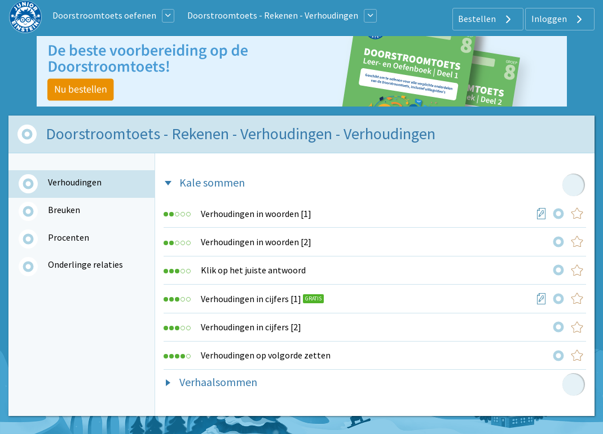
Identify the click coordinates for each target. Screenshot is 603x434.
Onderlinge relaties (85, 264)
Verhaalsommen (218, 382)
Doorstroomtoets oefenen (104, 15)
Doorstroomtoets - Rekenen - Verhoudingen (272, 15)
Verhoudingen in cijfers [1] (251, 298)
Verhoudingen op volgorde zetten (266, 355)
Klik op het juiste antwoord (253, 270)
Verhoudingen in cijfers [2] (251, 327)
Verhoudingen (75, 182)
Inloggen (558, 19)
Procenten (68, 237)
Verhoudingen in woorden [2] (256, 241)
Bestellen (486, 19)
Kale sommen (212, 182)
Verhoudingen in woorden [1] (256, 213)
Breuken (64, 209)
